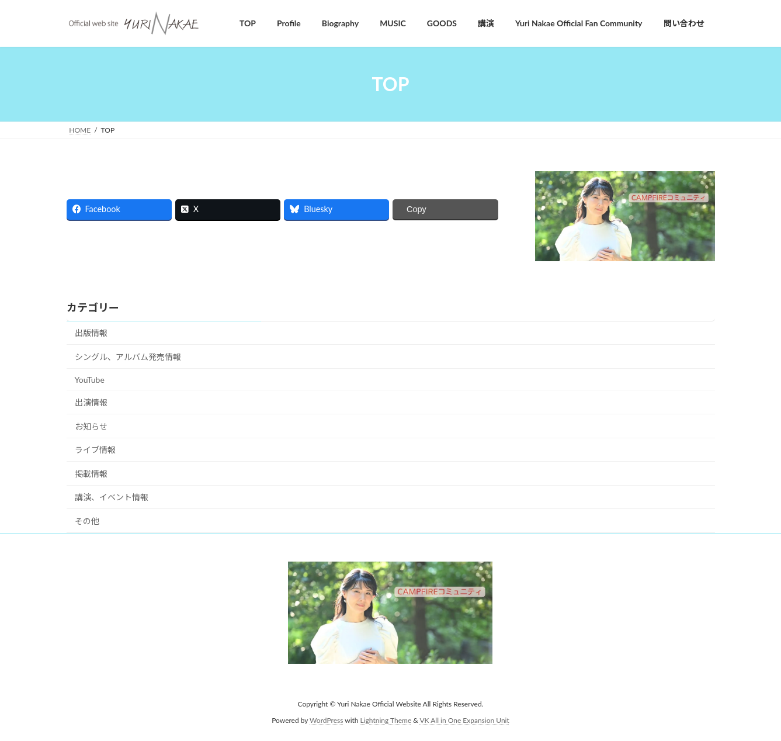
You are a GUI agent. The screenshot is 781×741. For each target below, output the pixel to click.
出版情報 (91, 333)
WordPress (326, 720)
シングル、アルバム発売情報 (128, 357)
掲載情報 (91, 474)
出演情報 (91, 402)
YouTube (90, 380)
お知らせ (91, 426)
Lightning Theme (386, 720)
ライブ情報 (95, 450)
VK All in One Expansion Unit (464, 720)
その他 (87, 521)
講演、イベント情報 (111, 497)
